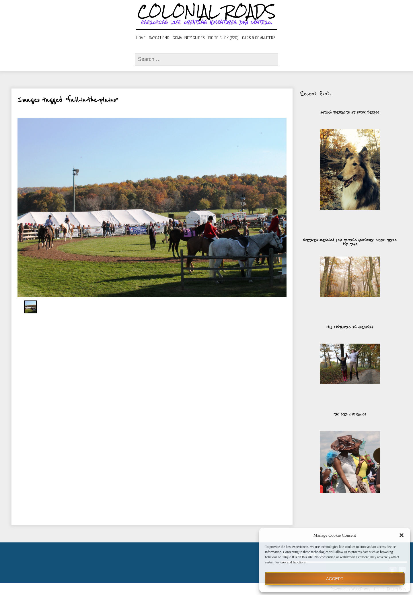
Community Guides (189, 37)
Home (140, 37)
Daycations (159, 37)
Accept (335, 578)
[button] (401, 535)
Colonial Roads (207, 11)
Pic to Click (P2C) (223, 37)
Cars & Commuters (259, 37)
